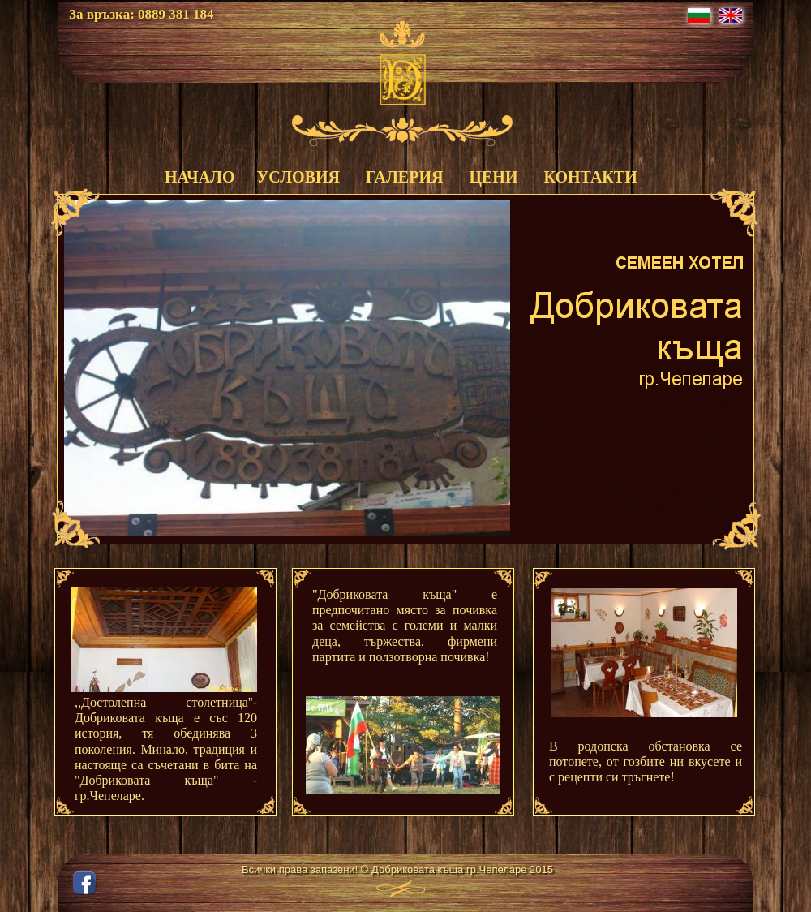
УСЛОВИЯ (298, 177)
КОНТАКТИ (590, 177)
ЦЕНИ (493, 177)
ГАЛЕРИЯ (404, 177)
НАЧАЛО (197, 177)
